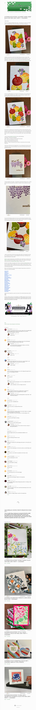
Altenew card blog (7, 260)
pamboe (8, 339)
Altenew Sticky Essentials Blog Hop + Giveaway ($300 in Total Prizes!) (16, 661)
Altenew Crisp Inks (13, 136)
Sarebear (8, 480)
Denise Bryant (9, 470)
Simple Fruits (20, 60)
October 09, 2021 (13, 480)
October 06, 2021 (12, 451)
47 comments (8, 699)
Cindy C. (8, 375)
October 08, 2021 (14, 470)
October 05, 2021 (16, 363)
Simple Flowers (27, 60)
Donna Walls (9, 475)
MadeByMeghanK (10, 421)
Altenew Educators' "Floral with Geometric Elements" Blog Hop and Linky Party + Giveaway (17, 696)
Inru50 (8, 409)
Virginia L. (8, 359)
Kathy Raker (9, 486)
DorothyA (8, 446)
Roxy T (8, 440)
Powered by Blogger (18, 705)
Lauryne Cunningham (10, 456)
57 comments (8, 636)
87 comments (8, 563)
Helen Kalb (12, 333)
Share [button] (5, 563)
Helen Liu (8, 491)
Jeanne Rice (9, 416)
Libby (8, 389)
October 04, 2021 (16, 333)
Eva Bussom (9, 350)
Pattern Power (12, 59)
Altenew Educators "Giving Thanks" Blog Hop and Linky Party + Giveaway (17, 561)
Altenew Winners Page (15, 261)
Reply (8, 348)
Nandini (8, 451)
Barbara (8, 369)
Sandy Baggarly (9, 461)
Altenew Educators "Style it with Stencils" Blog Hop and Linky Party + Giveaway (16, 633)
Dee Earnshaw (9, 400)
